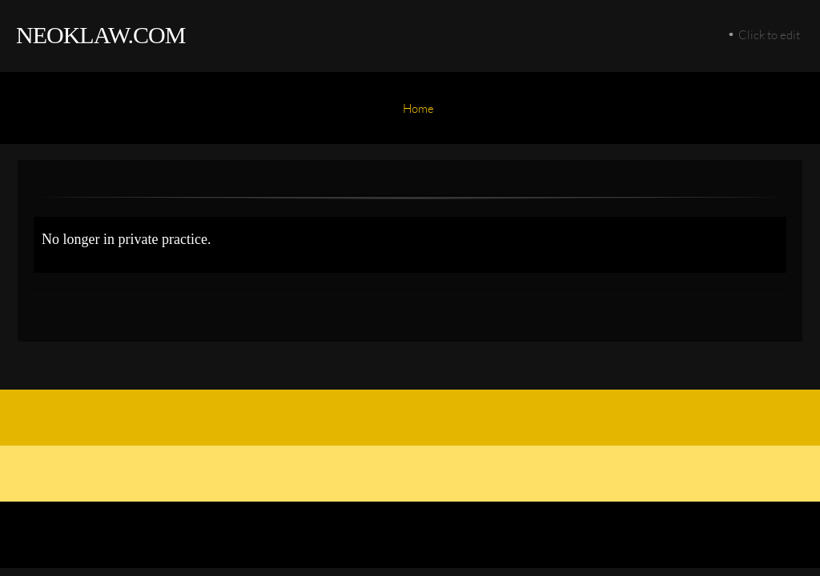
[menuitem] (418, 116)
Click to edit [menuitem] (769, 34)
